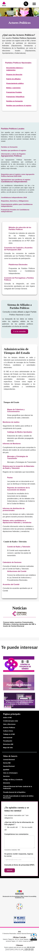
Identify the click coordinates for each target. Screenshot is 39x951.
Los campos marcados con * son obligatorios (16, 817)
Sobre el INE (7, 717)
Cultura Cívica (8, 731)
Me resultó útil (12, 827)
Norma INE (7, 763)
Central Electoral (9, 759)
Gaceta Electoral (9, 766)
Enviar (9, 870)
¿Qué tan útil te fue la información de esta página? (19, 823)
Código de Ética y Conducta (12, 779)
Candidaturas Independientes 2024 (14, 197)
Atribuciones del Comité (16, 571)
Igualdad (6, 769)
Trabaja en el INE (9, 734)
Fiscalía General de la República (14, 792)
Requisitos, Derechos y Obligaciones (14, 201)
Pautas (10, 477)
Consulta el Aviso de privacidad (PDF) (19, 865)
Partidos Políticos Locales (12, 129)
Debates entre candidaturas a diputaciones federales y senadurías (17, 521)
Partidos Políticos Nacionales (18, 63)
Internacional (7, 737)
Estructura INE (8, 744)
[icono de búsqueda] (26, 3)
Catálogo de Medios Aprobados (19, 432)
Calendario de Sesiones (12, 562)
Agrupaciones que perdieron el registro (15, 179)
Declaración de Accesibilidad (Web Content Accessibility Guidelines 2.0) (19, 897)
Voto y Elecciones (9, 724)
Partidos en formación (9, 147)
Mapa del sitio (8, 747)
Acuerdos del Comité (11, 584)
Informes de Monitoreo (12, 443)
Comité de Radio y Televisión (18, 547)
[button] (34, 4)
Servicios (6, 776)
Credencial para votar (10, 721)
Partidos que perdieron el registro (13, 150)
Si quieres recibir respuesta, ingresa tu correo (18, 855)
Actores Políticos (9, 727)
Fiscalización (7, 741)
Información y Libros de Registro (13, 154)
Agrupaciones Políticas (11, 156)
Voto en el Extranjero (10, 773)
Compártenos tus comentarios (16, 834)
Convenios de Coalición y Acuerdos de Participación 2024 (18, 249)
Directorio (6, 783)
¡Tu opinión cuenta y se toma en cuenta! (16, 809)
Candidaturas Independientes (14, 182)
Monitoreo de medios (11, 422)
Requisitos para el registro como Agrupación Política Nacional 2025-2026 (17, 175)
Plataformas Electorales (18, 264)
